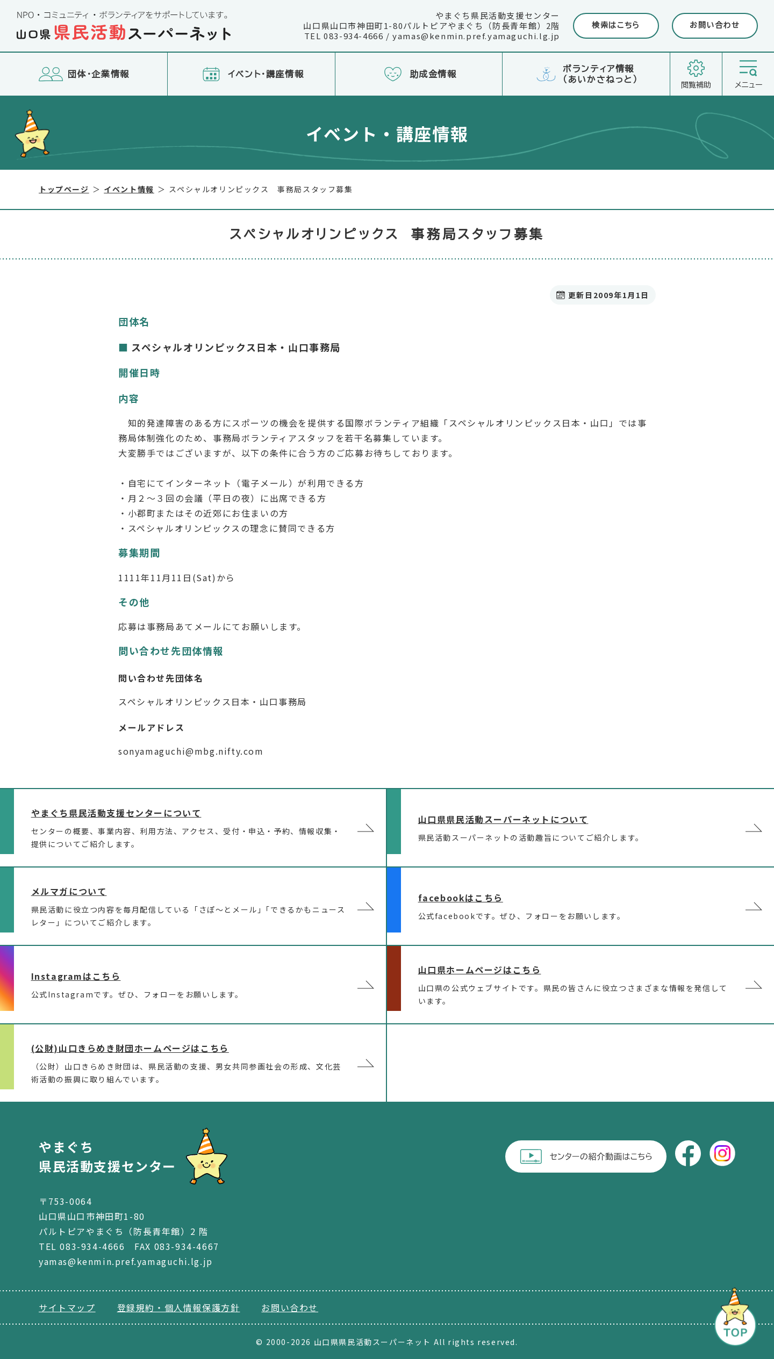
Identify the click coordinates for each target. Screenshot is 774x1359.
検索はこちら (616, 25)
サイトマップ (67, 1307)
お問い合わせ (715, 25)
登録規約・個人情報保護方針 (178, 1307)
